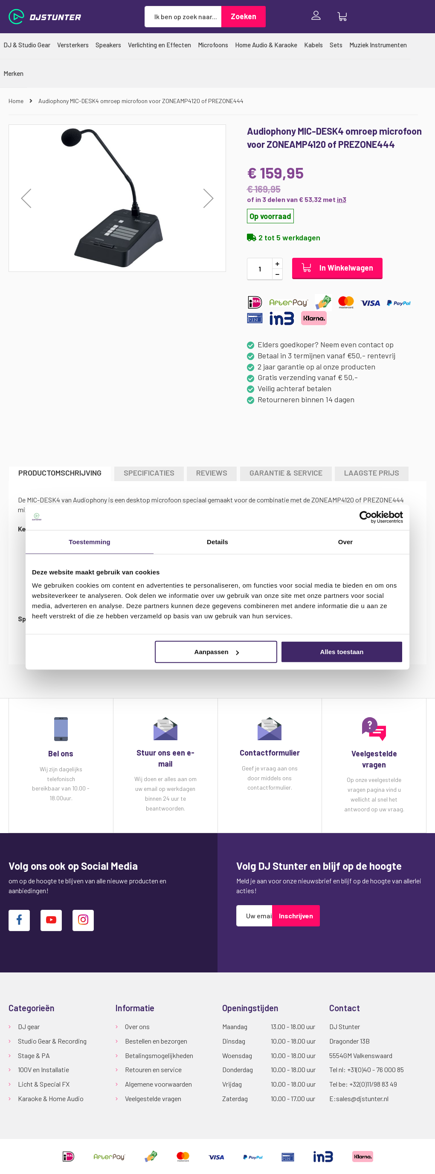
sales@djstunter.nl (362, 1098)
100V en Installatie (43, 1069)
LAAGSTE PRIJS (371, 472)
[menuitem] (27, 45)
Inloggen (318, 16)
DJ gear (29, 1026)
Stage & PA (34, 1055)
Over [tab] (345, 541)
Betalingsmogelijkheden (159, 1055)
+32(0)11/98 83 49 (373, 1084)
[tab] (60, 473)
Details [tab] (217, 541)
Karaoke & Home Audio (51, 1098)
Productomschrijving (60, 472)
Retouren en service (153, 1069)
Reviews (211, 472)
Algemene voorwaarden (158, 1084)
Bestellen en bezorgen (156, 1041)
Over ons (137, 1026)
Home (17, 100)
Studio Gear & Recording (52, 1041)
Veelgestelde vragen (153, 1098)
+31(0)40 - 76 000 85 (375, 1069)
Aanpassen (216, 651)
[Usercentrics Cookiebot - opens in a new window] (365, 517)
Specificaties (149, 472)
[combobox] (183, 16)
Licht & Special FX (44, 1084)
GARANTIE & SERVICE (285, 472)
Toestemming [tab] (89, 541)
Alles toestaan (342, 651)
